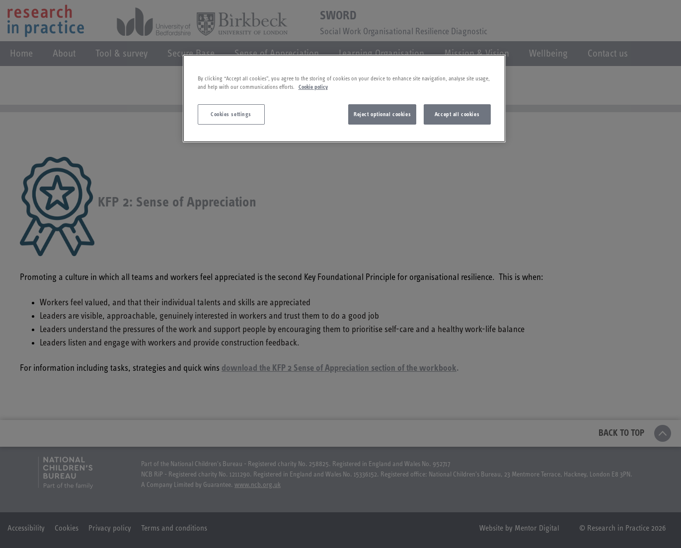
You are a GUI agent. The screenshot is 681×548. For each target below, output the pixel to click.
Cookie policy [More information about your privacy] (313, 87)
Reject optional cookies (382, 114)
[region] (344, 98)
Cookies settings (231, 114)
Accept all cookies (457, 114)
